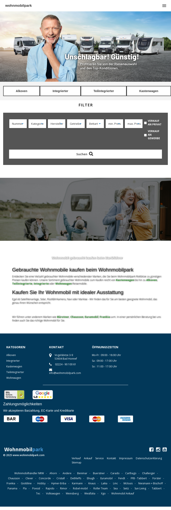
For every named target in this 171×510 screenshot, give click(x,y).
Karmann (77, 483)
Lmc (115, 483)
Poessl (36, 488)
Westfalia (89, 493)
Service (99, 458)
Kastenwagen (148, 91)
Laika (104, 483)
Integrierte (41, 283)
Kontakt (111, 458)
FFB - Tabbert (139, 478)
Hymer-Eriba (58, 483)
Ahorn (53, 473)
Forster (156, 478)
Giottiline (26, 483)
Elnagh (91, 478)
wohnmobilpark (18, 6)
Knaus (92, 483)
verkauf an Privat (155, 122)
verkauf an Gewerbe (154, 134)
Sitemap (76, 462)
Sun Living (140, 488)
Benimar (82, 473)
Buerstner (99, 473)
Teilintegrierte (22, 283)
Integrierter (60, 91)
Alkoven (21, 91)
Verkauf (76, 458)
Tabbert (157, 488)
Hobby (41, 483)
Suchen (85, 154)
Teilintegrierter (103, 91)
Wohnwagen (63, 283)
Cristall (61, 478)
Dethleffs (75, 478)
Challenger (148, 473)
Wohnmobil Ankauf (122, 493)
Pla (25, 488)
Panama (12, 488)
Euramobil (91, 317)
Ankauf (88, 458)
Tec (38, 493)
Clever (29, 478)
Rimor (63, 488)
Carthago (130, 473)
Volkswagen (53, 493)
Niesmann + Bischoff (150, 483)
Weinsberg (72, 493)
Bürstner (63, 317)
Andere (67, 473)
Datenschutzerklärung (149, 458)
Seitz (126, 488)
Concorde (45, 478)
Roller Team (100, 488)
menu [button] (164, 5)
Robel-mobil (80, 488)
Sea (115, 488)
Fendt (121, 478)
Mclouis (128, 483)
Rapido (50, 488)
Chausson (76, 317)
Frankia (105, 317)
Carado (115, 473)
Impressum (126, 458)
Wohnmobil (23, 449)
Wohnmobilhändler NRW (29, 473)
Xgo (103, 493)
